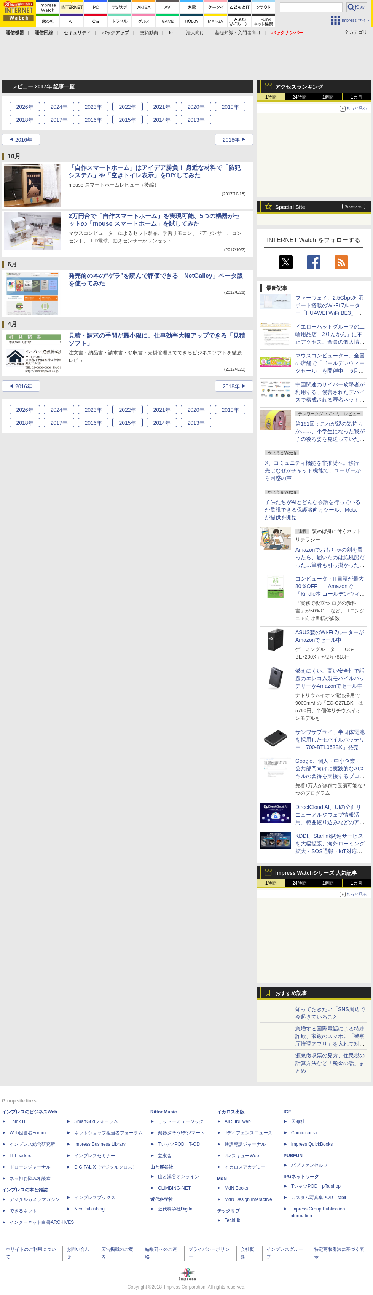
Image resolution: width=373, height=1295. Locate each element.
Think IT (18, 1121)
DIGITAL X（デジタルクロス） (105, 1167)
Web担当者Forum (28, 1133)
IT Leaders (20, 1155)
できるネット (23, 1211)
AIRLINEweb (238, 1121)
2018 (24, 120)
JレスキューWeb (242, 1155)
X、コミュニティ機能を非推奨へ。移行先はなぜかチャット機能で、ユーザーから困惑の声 (313, 470)
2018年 (231, 140)
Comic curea (304, 1133)
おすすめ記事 (291, 993)
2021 (161, 107)
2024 (58, 107)
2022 (127, 107)
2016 (93, 120)
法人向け (195, 32)
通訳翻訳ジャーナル (245, 1144)
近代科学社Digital (175, 1209)
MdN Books (236, 1188)
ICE (287, 1112)
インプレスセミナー (94, 1155)
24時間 (299, 97)
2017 (58, 120)
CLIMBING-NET (174, 1188)
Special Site (290, 207)
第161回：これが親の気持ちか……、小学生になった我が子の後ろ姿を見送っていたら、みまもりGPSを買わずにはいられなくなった (330, 439)
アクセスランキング (299, 87)
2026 (24, 107)
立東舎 (165, 1155)
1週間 (328, 97)
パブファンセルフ (309, 1165)
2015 (127, 120)
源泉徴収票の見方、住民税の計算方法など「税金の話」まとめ (330, 1063)
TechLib (232, 1220)
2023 (93, 107)
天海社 (298, 1121)
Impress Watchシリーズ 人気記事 (316, 873)
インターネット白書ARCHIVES (42, 1222)
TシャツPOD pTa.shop (316, 1186)
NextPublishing (89, 1209)
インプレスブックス (94, 1197)
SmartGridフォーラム (96, 1121)
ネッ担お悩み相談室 (30, 1178)
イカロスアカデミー (245, 1167)
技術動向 (149, 32)
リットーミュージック (181, 1121)
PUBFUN (293, 1155)
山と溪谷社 (161, 1167)
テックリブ (228, 1211)
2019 (230, 107)
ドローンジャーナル (30, 1167)
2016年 (23, 140)
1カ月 (357, 97)
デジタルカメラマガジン (35, 1199)
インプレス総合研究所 (32, 1144)
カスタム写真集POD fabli (318, 1197)
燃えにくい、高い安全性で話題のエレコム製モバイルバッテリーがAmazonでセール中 (330, 678)
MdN (222, 1178)
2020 (195, 107)
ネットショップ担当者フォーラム (108, 1133)
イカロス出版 (230, 1112)
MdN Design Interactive (248, 1199)
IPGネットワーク (301, 1176)
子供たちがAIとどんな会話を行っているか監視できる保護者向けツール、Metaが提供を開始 (312, 509)
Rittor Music (163, 1112)
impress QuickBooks (312, 1144)
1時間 (271, 97)
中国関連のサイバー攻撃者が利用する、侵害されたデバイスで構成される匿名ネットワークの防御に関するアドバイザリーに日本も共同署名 (330, 399)
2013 (195, 120)
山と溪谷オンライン (178, 1176)
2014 (161, 120)
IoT (172, 32)
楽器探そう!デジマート (181, 1133)
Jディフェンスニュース (249, 1133)
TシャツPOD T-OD (179, 1144)
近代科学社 (161, 1199)
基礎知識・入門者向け (238, 32)
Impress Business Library (100, 1144)
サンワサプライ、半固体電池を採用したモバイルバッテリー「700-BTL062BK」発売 (330, 739)
